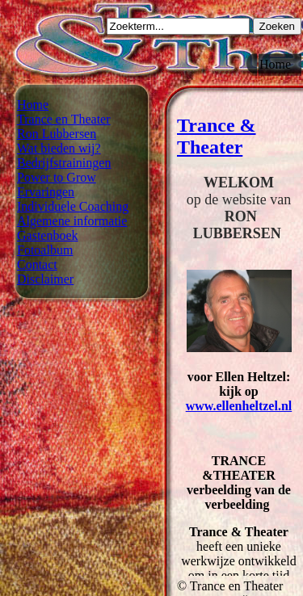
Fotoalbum (45, 250)
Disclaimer (45, 279)
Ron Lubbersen (56, 134)
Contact (37, 264)
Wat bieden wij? (59, 148)
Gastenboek (47, 235)
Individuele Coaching (72, 206)
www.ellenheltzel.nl (239, 406)
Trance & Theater (216, 136)
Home (32, 104)
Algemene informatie (72, 221)
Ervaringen (45, 192)
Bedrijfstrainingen (64, 163)
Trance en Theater (64, 119)
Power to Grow (56, 177)
